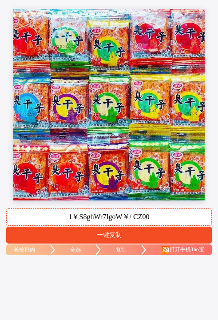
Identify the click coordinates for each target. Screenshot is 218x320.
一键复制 (109, 234)
